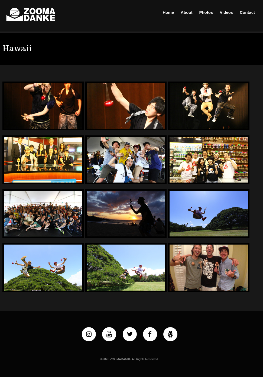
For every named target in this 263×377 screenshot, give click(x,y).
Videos (226, 12)
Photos (206, 12)
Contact (247, 12)
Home (168, 12)
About (186, 12)
